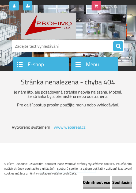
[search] (118, 46)
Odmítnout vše (96, 182)
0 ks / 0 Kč (110, 6)
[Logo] (48, 26)
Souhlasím (122, 182)
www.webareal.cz (70, 127)
